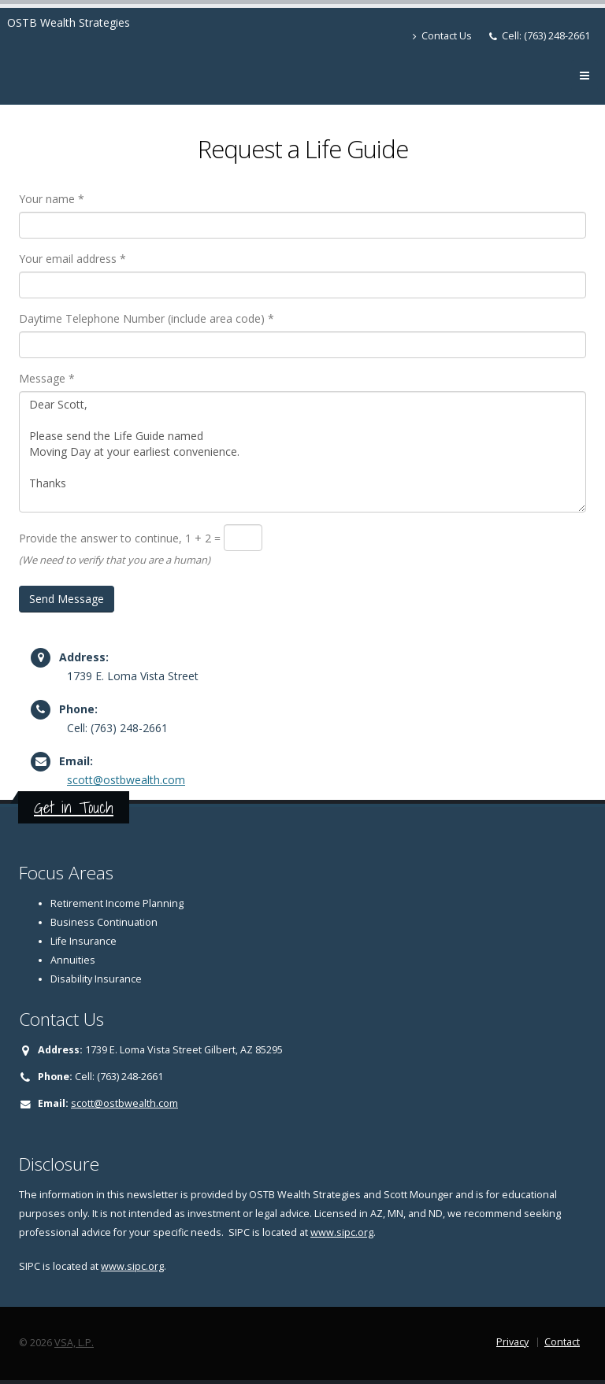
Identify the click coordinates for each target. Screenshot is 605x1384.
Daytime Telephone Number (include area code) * (146, 318)
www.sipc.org (341, 1232)
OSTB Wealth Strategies (68, 22)
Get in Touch (73, 807)
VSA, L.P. (74, 1342)
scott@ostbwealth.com (126, 779)
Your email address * (72, 258)
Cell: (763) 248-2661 (546, 36)
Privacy (512, 1342)
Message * (47, 378)
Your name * (51, 198)
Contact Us (442, 36)
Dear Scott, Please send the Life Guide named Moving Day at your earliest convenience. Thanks (302, 452)
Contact (562, 1342)
